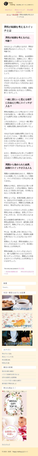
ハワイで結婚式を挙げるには (10, 374)
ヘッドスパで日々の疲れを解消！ (12, 380)
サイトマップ (6, 444)
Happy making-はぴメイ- (20, 451)
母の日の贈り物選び (8, 371)
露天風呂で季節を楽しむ (9, 383)
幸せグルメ (8, 10)
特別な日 (19, 12)
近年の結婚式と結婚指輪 (9, 377)
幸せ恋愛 (30, 10)
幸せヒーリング (20, 10)
